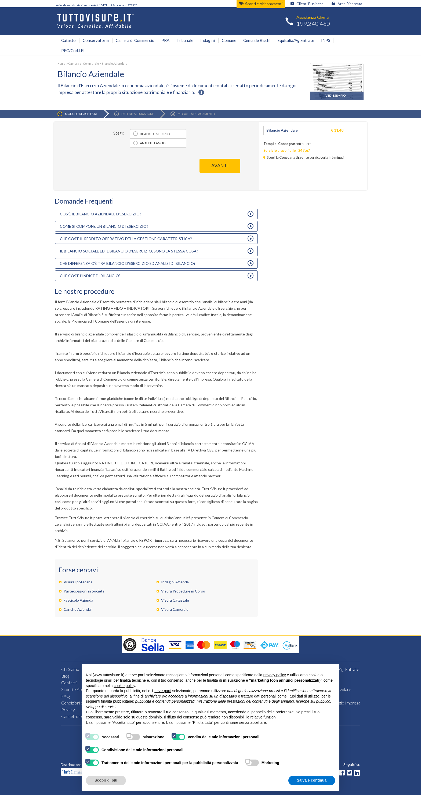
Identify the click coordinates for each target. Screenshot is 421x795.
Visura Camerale (174, 609)
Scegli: (118, 133)
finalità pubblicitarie (117, 701)
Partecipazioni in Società (84, 591)
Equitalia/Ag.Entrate (295, 40)
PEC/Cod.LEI (73, 50)
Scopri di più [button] (106, 780)
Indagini (207, 40)
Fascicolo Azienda (78, 600)
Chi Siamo (70, 669)
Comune (229, 40)
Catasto (68, 40)
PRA (165, 40)
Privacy (68, 709)
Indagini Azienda (175, 582)
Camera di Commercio (135, 40)
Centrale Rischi (256, 40)
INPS (325, 40)
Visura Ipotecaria (78, 582)
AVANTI (219, 165)
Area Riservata (347, 3)
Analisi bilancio (153, 143)
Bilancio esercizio (155, 134)
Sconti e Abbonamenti (260, 3)
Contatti (69, 682)
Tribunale (184, 40)
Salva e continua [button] (311, 780)
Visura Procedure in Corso (183, 591)
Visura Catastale (175, 600)
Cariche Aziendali (78, 609)
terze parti (162, 691)
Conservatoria (96, 40)
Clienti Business (307, 3)
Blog (65, 675)
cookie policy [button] (124, 686)
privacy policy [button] (274, 675)
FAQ (65, 696)
